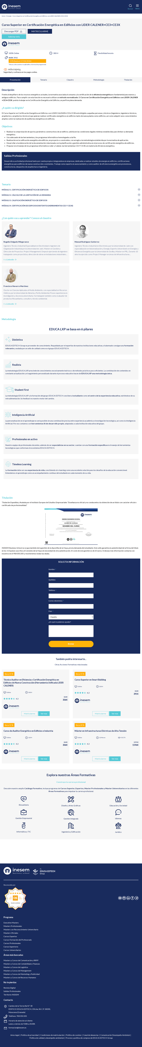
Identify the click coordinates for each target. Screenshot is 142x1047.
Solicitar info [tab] (14, 36)
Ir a (10, 259)
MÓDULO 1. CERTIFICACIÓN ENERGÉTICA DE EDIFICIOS (25, 190)
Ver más (44, 713)
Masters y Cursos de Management (17, 970)
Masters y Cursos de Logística (16, 967)
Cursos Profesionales (12, 943)
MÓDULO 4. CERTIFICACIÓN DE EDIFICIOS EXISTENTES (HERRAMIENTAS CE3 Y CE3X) (37, 206)
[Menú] (137, 7)
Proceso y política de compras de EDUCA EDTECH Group (89, 1038)
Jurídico (118, 832)
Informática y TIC (23, 831)
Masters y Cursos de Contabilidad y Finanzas (22, 964)
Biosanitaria (24, 805)
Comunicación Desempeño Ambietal (115, 1035)
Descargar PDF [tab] (13, 31)
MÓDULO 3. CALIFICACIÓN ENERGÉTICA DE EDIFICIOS (24, 200)
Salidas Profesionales (12, 991)
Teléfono (52, 590)
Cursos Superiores (11, 946)
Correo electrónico (56, 601)
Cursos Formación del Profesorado (18, 940)
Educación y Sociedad (118, 805)
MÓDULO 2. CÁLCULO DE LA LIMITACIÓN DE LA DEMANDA (26, 195)
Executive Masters (11, 922)
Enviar (71, 644)
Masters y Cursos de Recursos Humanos (20, 977)
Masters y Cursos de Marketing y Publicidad (22, 974)
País (51, 611)
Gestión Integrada (71, 818)
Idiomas (118, 818)
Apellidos (52, 580)
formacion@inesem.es (17, 1027)
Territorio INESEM (11, 994)
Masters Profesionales (13, 926)
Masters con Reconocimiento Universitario (21, 929)
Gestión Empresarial (23, 818)
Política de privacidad (30, 1035)
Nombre (52, 569)
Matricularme (39, 31)
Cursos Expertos (10, 936)
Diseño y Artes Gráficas (71, 805)
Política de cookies (73, 1035)
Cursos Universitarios (12, 950)
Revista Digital (9, 988)
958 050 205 (22, 1016)
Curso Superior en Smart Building (90, 679)
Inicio (3, 16)
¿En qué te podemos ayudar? (60, 622)
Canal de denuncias (90, 1035)
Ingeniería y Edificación (71, 832)
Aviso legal (14, 1035)
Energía (9, 16)
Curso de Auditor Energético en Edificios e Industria (28, 731)
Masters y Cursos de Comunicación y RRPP (21, 960)
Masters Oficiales (11, 933)
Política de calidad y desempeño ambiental (46, 1038)
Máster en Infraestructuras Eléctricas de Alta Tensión (101, 731)
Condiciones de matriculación (52, 1035)
